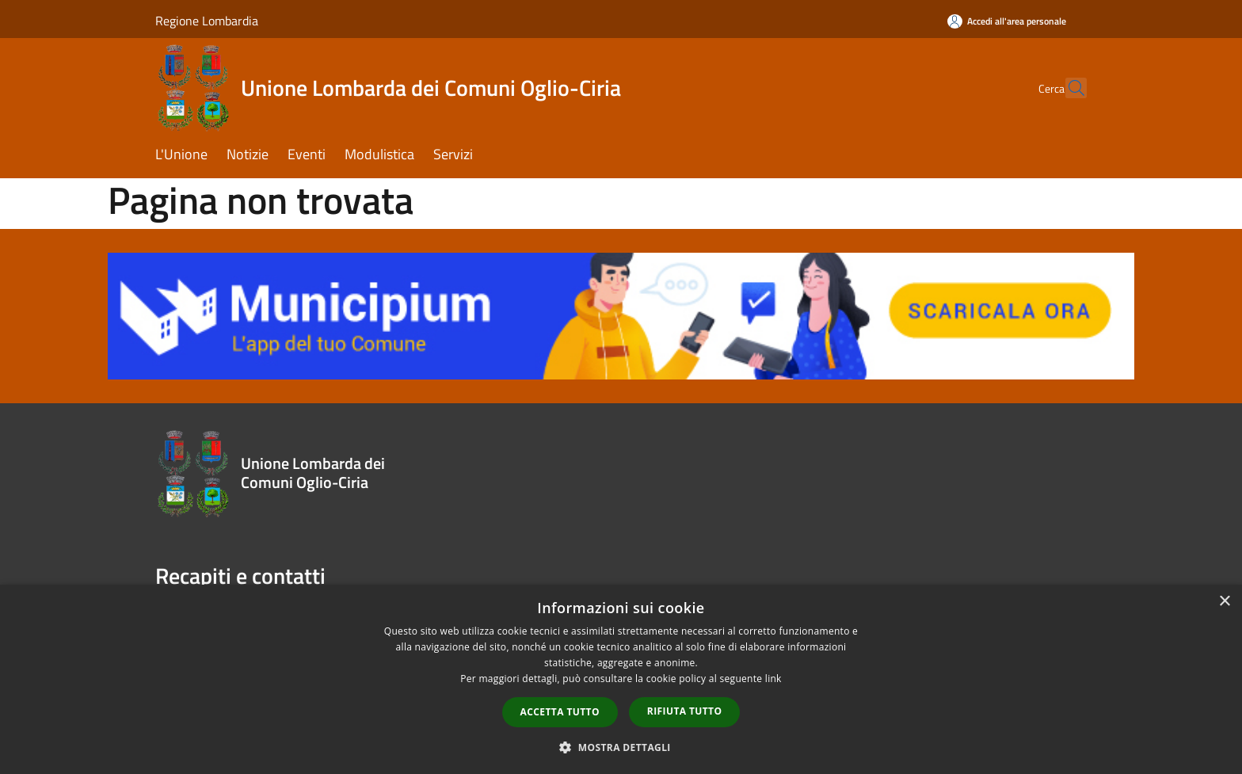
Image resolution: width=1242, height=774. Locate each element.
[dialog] (621, 679)
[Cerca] (1068, 88)
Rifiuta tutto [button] (684, 711)
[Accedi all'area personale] (1007, 21)
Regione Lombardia (206, 20)
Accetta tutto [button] (560, 712)
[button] (621, 747)
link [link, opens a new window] (773, 678)
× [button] (1224, 602)
